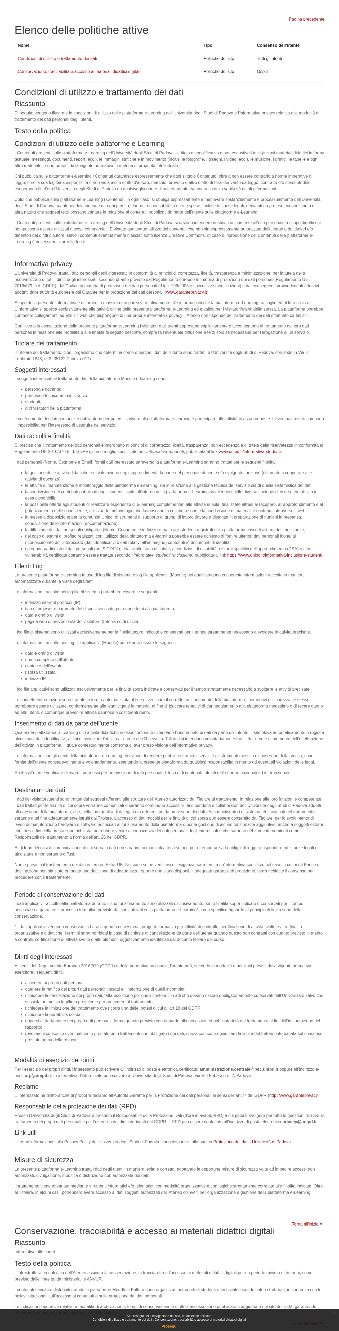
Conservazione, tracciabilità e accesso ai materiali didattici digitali (201, 1319)
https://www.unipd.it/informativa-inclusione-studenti (274, 555)
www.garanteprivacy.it (186, 292)
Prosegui (169, 1326)
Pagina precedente (306, 19)
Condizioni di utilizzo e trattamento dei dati (122, 1319)
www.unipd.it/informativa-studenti (250, 451)
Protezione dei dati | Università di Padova (252, 1142)
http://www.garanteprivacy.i (294, 1095)
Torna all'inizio (307, 1224)
